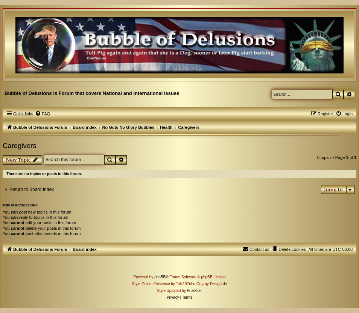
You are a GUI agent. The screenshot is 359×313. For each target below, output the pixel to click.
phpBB (160, 277)
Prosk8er (194, 291)
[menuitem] (42, 113)
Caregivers (19, 146)
